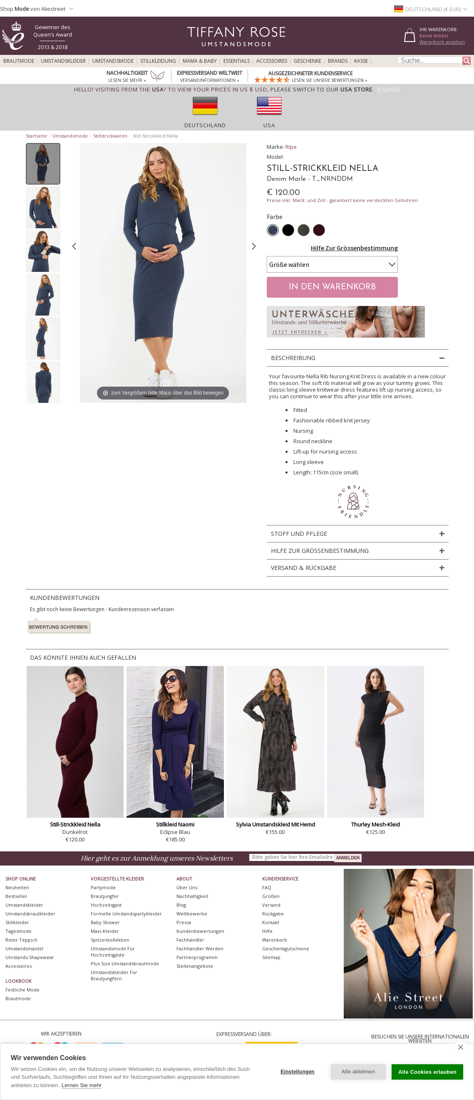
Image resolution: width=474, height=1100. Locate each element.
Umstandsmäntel (24, 948)
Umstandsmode (113, 61)
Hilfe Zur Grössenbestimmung (354, 248)
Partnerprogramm (197, 957)
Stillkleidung (158, 61)
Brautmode (18, 61)
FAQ (266, 887)
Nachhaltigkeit (192, 896)
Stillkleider (17, 922)
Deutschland (205, 125)
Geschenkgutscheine (285, 948)
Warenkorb (274, 940)
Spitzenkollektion (110, 940)
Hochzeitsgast (106, 905)
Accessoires (271, 61)
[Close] (388, 89)
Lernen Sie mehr (82, 1085)
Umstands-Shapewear (29, 957)
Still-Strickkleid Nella (75, 824)
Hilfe (267, 931)
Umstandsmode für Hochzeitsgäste (113, 951)
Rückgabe (273, 913)
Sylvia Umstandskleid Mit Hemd (275, 824)
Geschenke (307, 61)
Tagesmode (18, 931)
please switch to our (321, 89)
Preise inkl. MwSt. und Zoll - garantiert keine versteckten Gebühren (342, 200)
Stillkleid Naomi (175, 824)
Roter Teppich (21, 940)
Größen (271, 896)
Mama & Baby (200, 61)
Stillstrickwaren (110, 136)
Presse (183, 922)
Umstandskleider (63, 61)
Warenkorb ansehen (442, 42)
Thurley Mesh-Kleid (375, 824)
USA (269, 125)
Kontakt (270, 922)
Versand (271, 905)
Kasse (361, 61)
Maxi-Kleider (105, 931)
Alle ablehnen (358, 1072)
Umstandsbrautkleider (30, 913)
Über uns (186, 887)
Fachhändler (190, 940)
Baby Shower (105, 922)
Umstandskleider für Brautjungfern (114, 975)
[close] (460, 1047)
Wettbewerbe (191, 913)
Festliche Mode (22, 990)
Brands (337, 61)
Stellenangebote (194, 966)
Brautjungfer (105, 896)
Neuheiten (17, 887)
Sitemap (271, 957)
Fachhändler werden (199, 948)
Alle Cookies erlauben (427, 1072)
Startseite (36, 136)
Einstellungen (297, 1072)
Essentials (236, 61)
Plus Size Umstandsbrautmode (125, 963)
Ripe (291, 146)
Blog (181, 905)
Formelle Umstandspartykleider (126, 913)
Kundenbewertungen (200, 931)
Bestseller (16, 896)
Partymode (103, 887)
